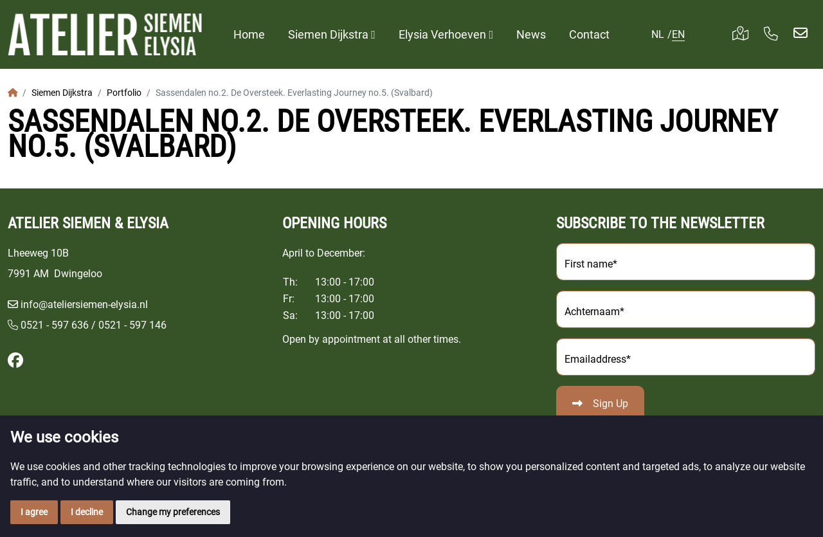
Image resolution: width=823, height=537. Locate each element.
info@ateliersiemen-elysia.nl (84, 304)
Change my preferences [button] (173, 512)
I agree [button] (34, 512)
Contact (589, 34)
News (531, 34)
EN (678, 34)
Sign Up (610, 403)
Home (249, 34)
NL (657, 34)
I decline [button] (87, 512)
